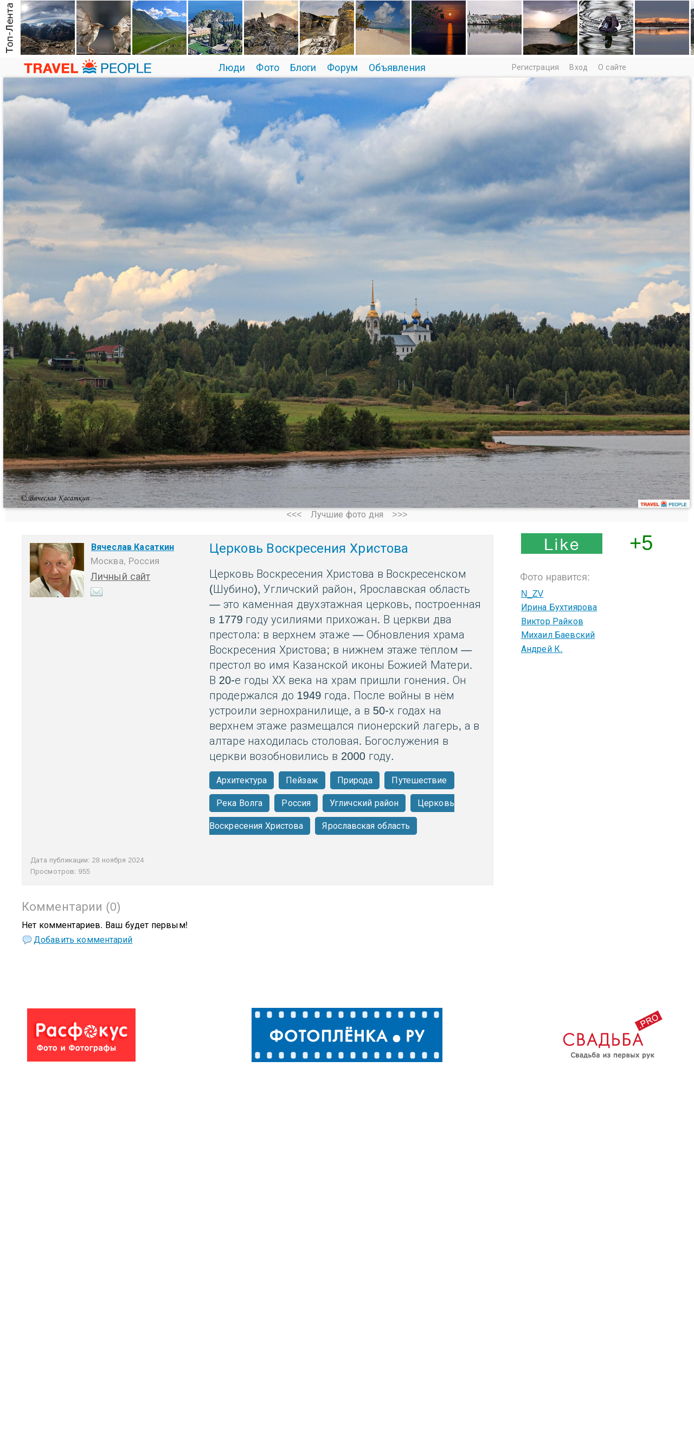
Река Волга (239, 803)
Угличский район (364, 803)
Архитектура (241, 780)
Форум (342, 67)
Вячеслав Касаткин (132, 547)
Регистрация (535, 67)
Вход (578, 67)
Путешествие (419, 780)
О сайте (612, 67)
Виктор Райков (552, 621)
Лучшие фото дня (347, 514)
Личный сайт (120, 576)
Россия (296, 803)
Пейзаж (302, 780)
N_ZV (532, 593)
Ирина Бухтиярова (559, 607)
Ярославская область (365, 825)
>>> (399, 514)
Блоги (303, 67)
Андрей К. (542, 649)
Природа (355, 780)
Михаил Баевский (558, 635)
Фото (267, 67)
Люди (232, 67)
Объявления (397, 67)
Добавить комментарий (83, 939)
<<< (293, 514)
